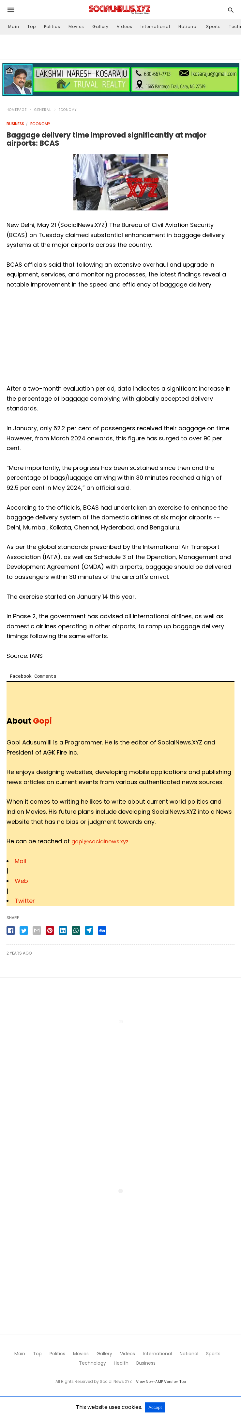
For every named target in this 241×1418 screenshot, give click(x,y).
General (42, 109)
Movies (76, 26)
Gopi (42, 721)
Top (31, 26)
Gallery (100, 26)
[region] (120, 46)
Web (21, 881)
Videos (124, 26)
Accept (155, 1407)
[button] (121, 79)
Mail (20, 861)
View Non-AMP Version (157, 1381)
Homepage (17, 109)
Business (15, 124)
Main (13, 26)
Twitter (25, 901)
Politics (52, 26)
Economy (68, 109)
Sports (213, 26)
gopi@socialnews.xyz (102, 841)
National (188, 26)
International (155, 26)
